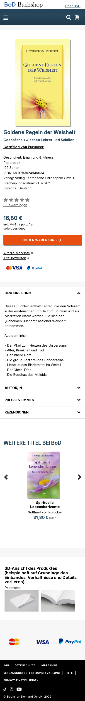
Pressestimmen (19, 400)
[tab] (42, 290)
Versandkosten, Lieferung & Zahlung (31, 673)
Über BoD (72, 6)
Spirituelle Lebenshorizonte (45, 504)
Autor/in (13, 388)
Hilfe (69, 673)
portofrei (27, 224)
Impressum (49, 665)
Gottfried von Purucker (23, 147)
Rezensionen (17, 412)
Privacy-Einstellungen (21, 680)
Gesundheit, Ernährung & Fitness (28, 157)
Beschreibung (18, 293)
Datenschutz (25, 665)
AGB (6, 665)
